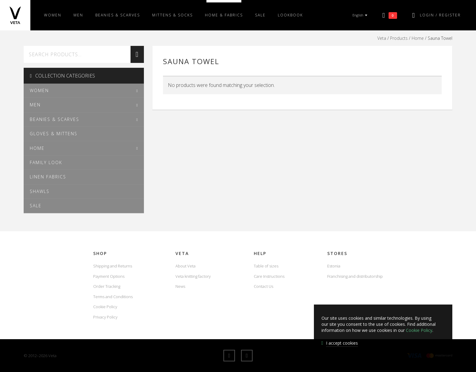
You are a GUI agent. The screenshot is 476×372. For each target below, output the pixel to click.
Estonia (333, 266)
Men (78, 15)
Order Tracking (106, 286)
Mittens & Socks (172, 15)
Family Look (46, 162)
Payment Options (108, 276)
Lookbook (290, 15)
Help (260, 253)
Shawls (39, 191)
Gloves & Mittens (53, 133)
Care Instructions (269, 276)
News (180, 286)
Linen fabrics (48, 177)
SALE (260, 15)
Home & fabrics (224, 15)
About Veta (185, 266)
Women (52, 15)
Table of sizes (266, 266)
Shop (100, 253)
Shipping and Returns (112, 266)
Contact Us (263, 286)
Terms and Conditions (113, 296)
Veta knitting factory (193, 276)
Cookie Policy (105, 306)
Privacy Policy (105, 317)
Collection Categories (62, 75)
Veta (381, 38)
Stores (337, 253)
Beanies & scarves (117, 15)
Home (418, 38)
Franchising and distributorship (355, 276)
